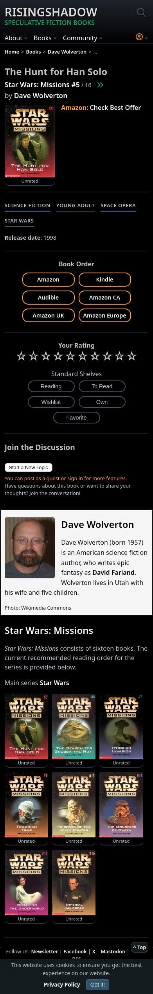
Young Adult (75, 205)
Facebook (75, 951)
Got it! (97, 984)
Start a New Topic (28, 467)
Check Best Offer (115, 107)
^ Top (139, 947)
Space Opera (118, 205)
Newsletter (44, 951)
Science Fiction (27, 205)
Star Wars (19, 220)
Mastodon (113, 951)
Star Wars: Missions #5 (42, 84)
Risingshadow (51, 15)
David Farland (113, 572)
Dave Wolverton (41, 95)
